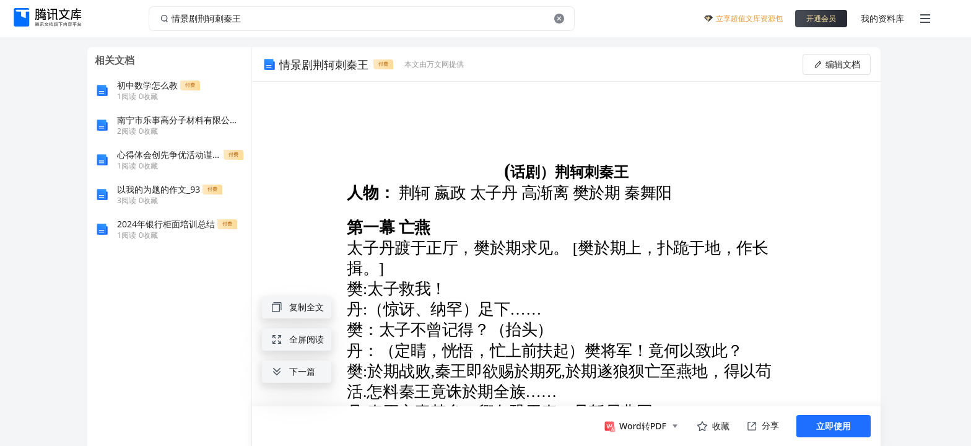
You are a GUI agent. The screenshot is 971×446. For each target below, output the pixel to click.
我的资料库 (882, 18)
